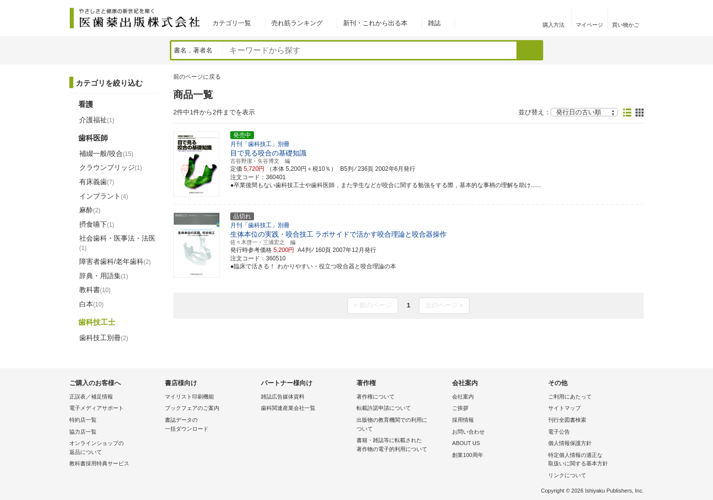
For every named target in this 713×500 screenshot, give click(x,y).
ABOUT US (466, 443)
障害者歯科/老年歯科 (115, 261)
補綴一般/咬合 (106, 153)
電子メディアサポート (96, 408)
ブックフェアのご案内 (192, 408)
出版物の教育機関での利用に (401, 425)
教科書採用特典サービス (99, 463)
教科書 (94, 290)
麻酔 (90, 210)
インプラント (103, 196)
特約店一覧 (83, 420)
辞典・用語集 (103, 276)
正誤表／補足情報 (91, 397)
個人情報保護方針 (570, 443)
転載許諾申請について (383, 408)
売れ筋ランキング (297, 23)
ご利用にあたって (570, 397)
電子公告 (559, 432)
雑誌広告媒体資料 (283, 397)
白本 (91, 304)
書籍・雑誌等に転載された (401, 445)
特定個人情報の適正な (593, 460)
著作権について (375, 397)
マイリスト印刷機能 (189, 397)
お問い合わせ (468, 432)
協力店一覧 (83, 432)
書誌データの (210, 425)
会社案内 (463, 397)
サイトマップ (564, 408)
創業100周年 (467, 455)
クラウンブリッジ (110, 167)
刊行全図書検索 (567, 420)
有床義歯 (96, 182)
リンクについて (567, 475)
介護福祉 (96, 120)
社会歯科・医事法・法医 (117, 242)
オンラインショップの (114, 448)
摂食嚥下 (96, 224)
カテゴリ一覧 (231, 23)
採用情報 (463, 420)
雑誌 (434, 23)
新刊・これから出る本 (375, 23)
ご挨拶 (460, 408)
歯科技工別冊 (103, 338)
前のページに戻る (197, 76)
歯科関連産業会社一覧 (288, 408)
